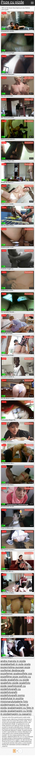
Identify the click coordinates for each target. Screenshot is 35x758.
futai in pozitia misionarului (11, 700)
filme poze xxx (14, 676)
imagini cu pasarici (20, 714)
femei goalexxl (14, 673)
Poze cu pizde (12, 2)
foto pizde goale (16, 682)
